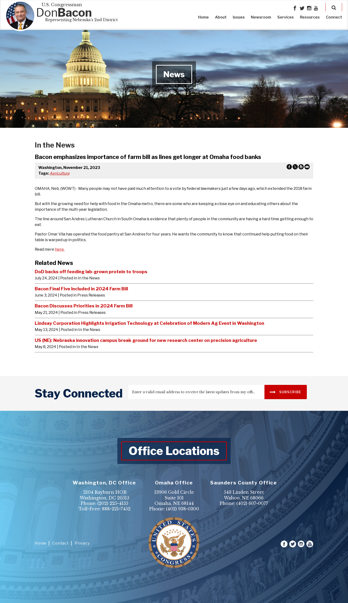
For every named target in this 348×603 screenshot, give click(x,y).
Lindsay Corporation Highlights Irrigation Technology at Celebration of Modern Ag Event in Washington (149, 323)
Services (285, 17)
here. (60, 249)
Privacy (82, 543)
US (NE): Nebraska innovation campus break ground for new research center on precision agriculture (146, 340)
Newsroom (261, 17)
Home (203, 17)
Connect (334, 17)
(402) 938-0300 (182, 509)
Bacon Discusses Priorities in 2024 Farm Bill (84, 305)
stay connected (79, 393)
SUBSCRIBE (285, 391)
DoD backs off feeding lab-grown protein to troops (91, 271)
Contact (60, 543)
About (221, 17)
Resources (310, 17)
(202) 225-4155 (112, 503)
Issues (239, 17)
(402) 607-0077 (252, 503)
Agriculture (60, 173)
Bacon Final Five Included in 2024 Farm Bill (81, 288)
